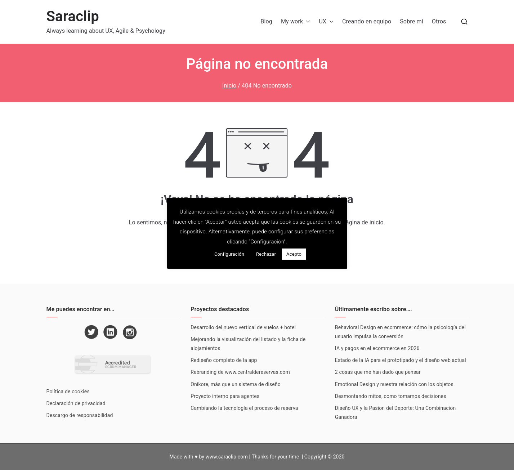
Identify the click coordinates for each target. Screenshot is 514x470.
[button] (306, 22)
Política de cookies (68, 391)
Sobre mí (411, 21)
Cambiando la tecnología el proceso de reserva (244, 408)
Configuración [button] (229, 254)
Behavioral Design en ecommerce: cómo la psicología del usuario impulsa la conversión (400, 331)
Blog (266, 21)
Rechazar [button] (266, 254)
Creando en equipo (366, 21)
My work (295, 22)
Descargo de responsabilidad (79, 415)
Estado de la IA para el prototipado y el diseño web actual (400, 360)
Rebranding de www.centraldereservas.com (240, 372)
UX (326, 22)
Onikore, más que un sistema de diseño (236, 384)
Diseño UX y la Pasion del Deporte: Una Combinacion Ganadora (395, 412)
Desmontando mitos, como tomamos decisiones (390, 396)
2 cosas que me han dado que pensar (378, 372)
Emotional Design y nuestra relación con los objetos (394, 384)
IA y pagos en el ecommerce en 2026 (377, 348)
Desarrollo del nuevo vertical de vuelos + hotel (243, 327)
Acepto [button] (293, 254)
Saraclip (72, 16)
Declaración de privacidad (76, 403)
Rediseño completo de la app (224, 360)
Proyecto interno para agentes (225, 396)
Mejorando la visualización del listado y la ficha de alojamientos (248, 343)
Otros (439, 21)
